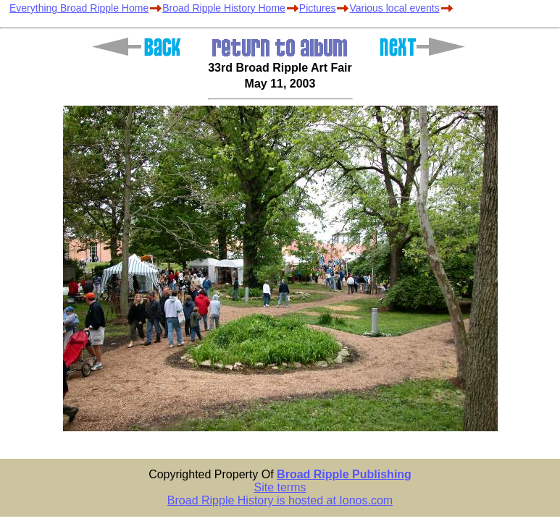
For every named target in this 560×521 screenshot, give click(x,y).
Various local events (394, 8)
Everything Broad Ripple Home (79, 8)
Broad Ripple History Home (223, 8)
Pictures (317, 8)
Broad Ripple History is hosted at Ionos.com (280, 500)
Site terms (280, 487)
